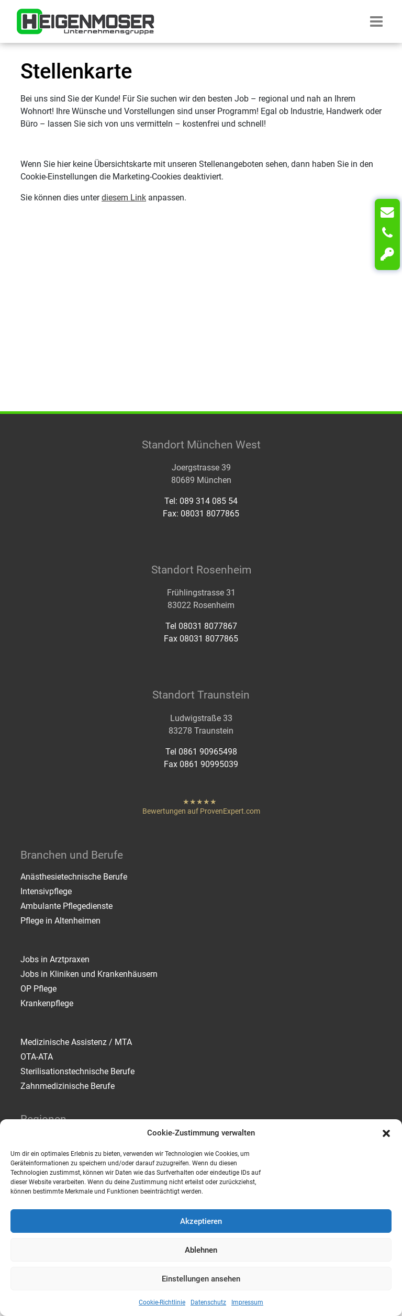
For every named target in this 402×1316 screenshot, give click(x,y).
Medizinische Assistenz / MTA (76, 1042)
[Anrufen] (387, 233)
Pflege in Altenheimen (60, 921)
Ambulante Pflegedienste (66, 906)
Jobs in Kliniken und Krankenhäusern (89, 974)
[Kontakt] (387, 212)
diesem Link (124, 198)
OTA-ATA (36, 1057)
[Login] (387, 254)
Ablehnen (201, 1250)
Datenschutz (208, 1302)
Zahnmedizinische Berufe (67, 1086)
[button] (386, 1133)
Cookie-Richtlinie (162, 1302)
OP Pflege (38, 989)
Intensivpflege (46, 891)
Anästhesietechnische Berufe (73, 877)
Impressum (247, 1302)
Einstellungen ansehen (201, 1279)
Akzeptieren (201, 1221)
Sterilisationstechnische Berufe (77, 1071)
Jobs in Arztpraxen (55, 959)
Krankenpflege (46, 1003)
